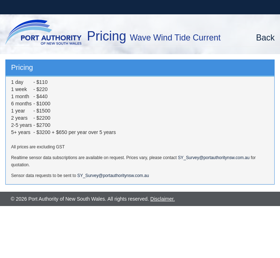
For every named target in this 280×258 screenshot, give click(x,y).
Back (265, 37)
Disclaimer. (162, 199)
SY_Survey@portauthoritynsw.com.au (213, 157)
